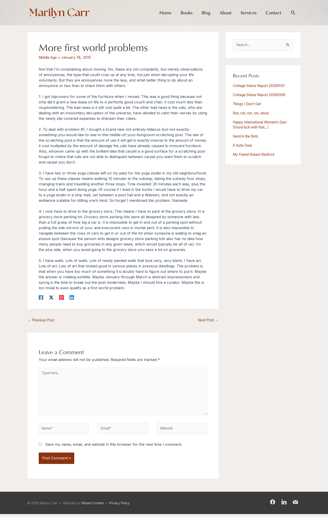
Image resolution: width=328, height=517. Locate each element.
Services (248, 12)
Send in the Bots (247, 136)
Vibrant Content (93, 506)
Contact (273, 12)
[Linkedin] (71, 297)
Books (186, 12)
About (225, 12)
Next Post (207, 320)
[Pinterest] (61, 297)
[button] (293, 13)
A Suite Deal (243, 145)
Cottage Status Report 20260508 (261, 95)
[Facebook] (41, 297)
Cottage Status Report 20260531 (261, 86)
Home (165, 12)
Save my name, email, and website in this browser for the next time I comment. (113, 447)
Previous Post (42, 320)
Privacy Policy (120, 506)
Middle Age (48, 57)
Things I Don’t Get (248, 104)
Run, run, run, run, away (255, 113)
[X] (51, 297)
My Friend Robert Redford (255, 154)
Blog (206, 12)
